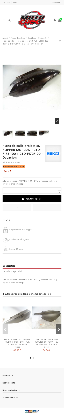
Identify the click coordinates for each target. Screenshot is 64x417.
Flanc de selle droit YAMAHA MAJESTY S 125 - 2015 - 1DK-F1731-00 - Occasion (17, 342)
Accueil (15, 3)
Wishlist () (55, 3)
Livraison (6, 3)
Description (9, 265)
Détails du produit (13, 271)
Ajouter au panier (32, 199)
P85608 (17, 347)
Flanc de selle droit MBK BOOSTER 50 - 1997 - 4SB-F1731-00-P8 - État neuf (46, 342)
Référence (7, 162)
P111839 (46, 347)
